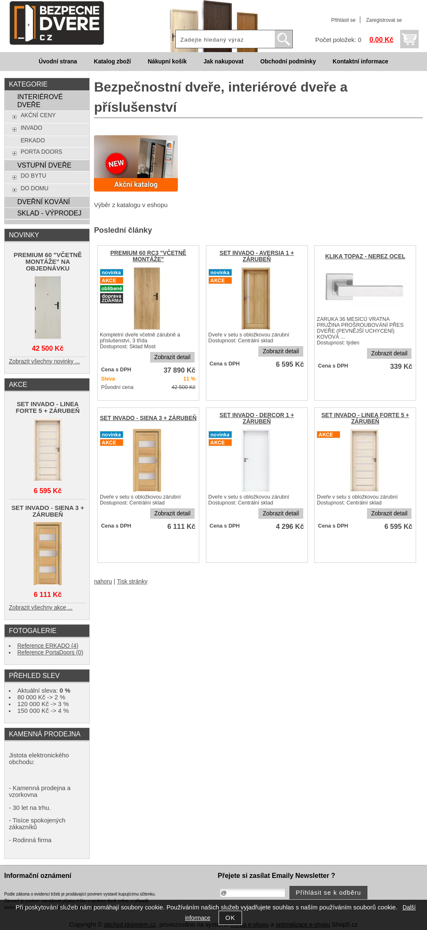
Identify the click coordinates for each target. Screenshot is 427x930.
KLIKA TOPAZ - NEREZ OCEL (365, 256)
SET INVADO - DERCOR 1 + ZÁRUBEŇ (256, 418)
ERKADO (33, 140)
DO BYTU (33, 176)
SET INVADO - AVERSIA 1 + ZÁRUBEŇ (256, 256)
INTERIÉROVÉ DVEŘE (40, 100)
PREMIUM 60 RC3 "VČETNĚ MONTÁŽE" (148, 256)
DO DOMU (34, 188)
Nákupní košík (167, 61)
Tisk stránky (132, 581)
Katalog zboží (112, 61)
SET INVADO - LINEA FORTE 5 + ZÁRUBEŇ (365, 418)
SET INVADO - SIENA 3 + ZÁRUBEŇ (148, 418)
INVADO (31, 128)
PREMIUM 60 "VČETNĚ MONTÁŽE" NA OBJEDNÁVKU (48, 262)
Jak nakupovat (223, 61)
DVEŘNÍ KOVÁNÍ (43, 201)
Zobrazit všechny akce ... (41, 607)
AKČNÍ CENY (38, 115)
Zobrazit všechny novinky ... (44, 361)
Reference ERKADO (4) (47, 646)
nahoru (103, 581)
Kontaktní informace (360, 61)
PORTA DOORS (41, 152)
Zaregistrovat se (384, 20)
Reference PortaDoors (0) (50, 652)
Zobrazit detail (172, 357)
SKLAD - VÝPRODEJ (49, 213)
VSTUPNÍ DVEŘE (44, 165)
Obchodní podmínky (288, 61)
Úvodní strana (58, 61)
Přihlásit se (343, 20)
